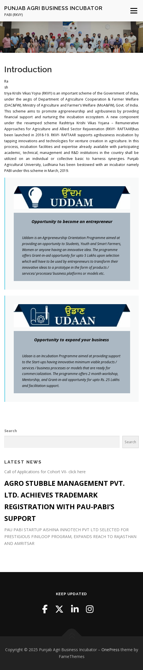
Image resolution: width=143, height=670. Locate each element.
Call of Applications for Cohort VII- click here (45, 471)
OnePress (110, 649)
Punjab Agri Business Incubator (53, 8)
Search (10, 430)
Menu (133, 10)
